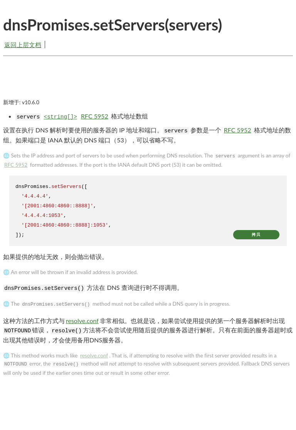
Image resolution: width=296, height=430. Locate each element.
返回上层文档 (22, 44)
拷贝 (256, 234)
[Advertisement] (148, 83)
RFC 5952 (94, 116)
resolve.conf (82, 320)
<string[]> (60, 117)
